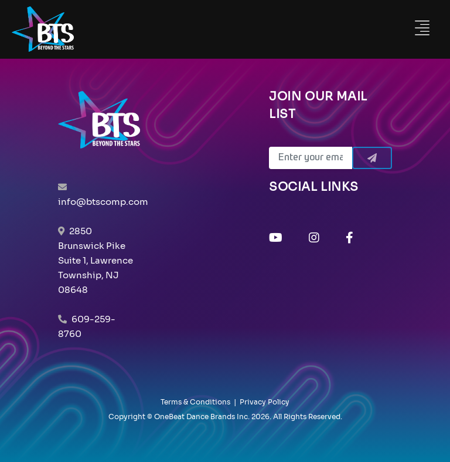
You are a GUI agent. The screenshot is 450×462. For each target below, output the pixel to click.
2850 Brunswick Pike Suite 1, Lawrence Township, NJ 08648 (95, 260)
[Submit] (372, 158)
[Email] (310, 158)
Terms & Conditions (195, 401)
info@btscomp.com (103, 201)
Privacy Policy (264, 401)
